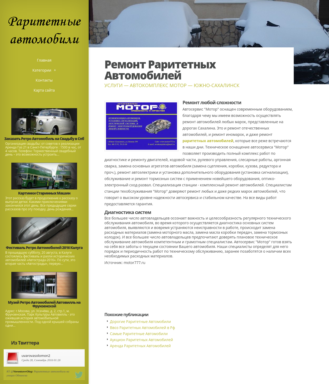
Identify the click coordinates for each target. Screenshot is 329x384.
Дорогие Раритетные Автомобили (140, 321)
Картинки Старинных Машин (44, 193)
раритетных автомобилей (208, 140)
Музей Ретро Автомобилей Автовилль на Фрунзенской (44, 304)
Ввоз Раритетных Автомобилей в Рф (142, 327)
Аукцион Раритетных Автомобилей (141, 339)
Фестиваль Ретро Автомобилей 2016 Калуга (44, 247)
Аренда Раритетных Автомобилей (140, 345)
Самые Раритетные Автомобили (139, 333)
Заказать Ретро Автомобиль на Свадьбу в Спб (44, 138)
